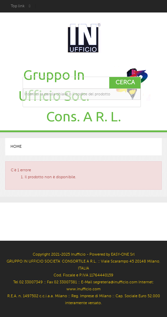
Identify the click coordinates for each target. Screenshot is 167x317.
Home (16, 146)
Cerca (125, 82)
